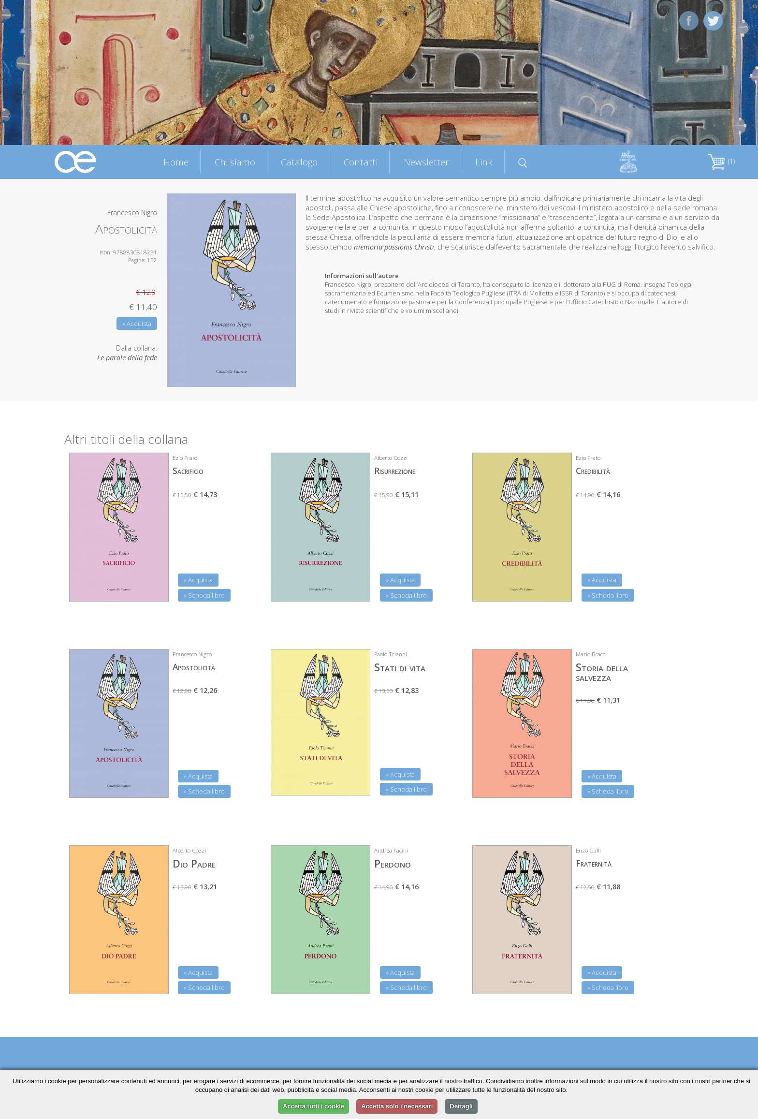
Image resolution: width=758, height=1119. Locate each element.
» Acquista (136, 323)
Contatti (361, 162)
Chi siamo (235, 162)
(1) (721, 161)
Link (484, 162)
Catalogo (299, 162)
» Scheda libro (204, 595)
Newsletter (426, 162)
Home (176, 162)
